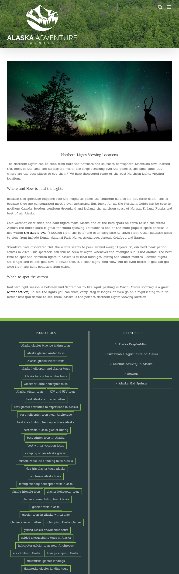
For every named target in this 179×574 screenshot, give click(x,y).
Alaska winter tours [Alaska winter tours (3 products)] (29, 391)
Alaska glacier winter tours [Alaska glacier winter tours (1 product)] (46, 353)
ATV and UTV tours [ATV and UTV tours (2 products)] (62, 391)
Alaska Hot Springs (133, 383)
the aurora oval (35, 232)
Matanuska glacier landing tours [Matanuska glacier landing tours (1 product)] (46, 568)
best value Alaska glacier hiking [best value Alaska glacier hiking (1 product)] (46, 430)
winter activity (18, 292)
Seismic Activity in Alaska (132, 363)
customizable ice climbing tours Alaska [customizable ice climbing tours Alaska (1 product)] (46, 461)
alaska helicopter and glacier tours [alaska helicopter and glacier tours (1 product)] (46, 368)
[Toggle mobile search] (160, 7)
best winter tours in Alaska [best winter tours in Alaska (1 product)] (46, 437)
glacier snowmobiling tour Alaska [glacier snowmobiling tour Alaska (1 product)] (46, 499)
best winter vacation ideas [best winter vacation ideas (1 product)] (46, 445)
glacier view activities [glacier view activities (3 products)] (25, 522)
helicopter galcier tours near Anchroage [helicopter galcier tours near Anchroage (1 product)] (46, 545)
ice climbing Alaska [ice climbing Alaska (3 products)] (27, 553)
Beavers (132, 373)
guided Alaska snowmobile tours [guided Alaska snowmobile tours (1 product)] (46, 530)
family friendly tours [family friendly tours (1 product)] (26, 491)
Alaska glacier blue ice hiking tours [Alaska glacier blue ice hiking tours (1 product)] (45, 345)
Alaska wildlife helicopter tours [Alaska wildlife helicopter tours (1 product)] (46, 384)
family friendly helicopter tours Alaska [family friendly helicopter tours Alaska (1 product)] (46, 484)
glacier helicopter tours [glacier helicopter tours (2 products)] (63, 491)
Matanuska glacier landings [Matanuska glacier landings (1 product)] (46, 561)
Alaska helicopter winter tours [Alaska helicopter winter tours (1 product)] (46, 376)
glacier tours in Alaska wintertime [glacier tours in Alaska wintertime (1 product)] (46, 514)
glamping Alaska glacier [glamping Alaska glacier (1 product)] (64, 522)
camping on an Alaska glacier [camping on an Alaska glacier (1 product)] (46, 453)
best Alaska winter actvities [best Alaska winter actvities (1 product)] (45, 399)
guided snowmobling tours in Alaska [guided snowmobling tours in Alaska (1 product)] (46, 537)
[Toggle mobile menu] (169, 7)
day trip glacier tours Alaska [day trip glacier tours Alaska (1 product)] (45, 468)
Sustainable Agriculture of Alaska (132, 354)
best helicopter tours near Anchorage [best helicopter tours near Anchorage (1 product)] (46, 414)
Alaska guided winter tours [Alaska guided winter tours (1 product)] (45, 361)
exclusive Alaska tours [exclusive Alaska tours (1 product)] (46, 476)
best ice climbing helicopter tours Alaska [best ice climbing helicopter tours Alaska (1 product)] (45, 422)
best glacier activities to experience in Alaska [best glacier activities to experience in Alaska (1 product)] (46, 407)
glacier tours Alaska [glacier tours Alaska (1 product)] (46, 507)
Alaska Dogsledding (133, 344)
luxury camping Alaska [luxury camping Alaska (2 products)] (63, 553)
